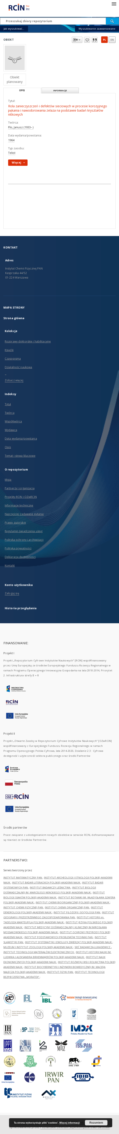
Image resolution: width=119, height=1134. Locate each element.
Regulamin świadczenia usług (23, 531)
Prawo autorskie (15, 523)
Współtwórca (13, 421)
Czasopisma (13, 359)
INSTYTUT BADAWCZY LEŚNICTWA (50, 887)
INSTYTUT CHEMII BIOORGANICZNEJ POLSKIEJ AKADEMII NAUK (73, 902)
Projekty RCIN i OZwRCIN (21, 497)
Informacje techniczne (19, 505)
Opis (8, 447)
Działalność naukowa (18, 367)
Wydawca (11, 430)
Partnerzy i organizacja (20, 488)
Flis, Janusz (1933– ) (20, 127)
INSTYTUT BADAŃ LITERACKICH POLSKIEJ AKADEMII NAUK (46, 882)
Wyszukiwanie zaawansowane (97, 28)
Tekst (11, 153)
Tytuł (8, 404)
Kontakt (10, 565)
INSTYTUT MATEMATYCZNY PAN (23, 877)
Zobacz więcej (14, 380)
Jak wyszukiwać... (14, 28)
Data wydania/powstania (21, 438)
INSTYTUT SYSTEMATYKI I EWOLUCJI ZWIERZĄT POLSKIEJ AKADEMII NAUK (68, 942)
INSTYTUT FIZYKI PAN (60, 972)
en (112, 39)
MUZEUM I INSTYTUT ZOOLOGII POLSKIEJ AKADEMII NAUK (38, 947)
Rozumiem (96, 1122)
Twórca (9, 413)
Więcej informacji (69, 1122)
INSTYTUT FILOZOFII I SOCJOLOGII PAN (77, 912)
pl (104, 39)
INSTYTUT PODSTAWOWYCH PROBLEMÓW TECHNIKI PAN (58, 937)
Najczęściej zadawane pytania (24, 514)
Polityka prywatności (18, 548)
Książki (9, 350)
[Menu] (114, 3)
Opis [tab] (22, 90)
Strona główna (14, 318)
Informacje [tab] (60, 90)
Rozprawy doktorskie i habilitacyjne (28, 341)
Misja (8, 480)
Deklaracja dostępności (20, 557)
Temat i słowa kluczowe (20, 456)
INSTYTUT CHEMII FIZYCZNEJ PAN (23, 907)
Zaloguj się (12, 593)
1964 (11, 140)
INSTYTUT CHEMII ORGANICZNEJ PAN (67, 907)
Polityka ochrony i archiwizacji (24, 540)
